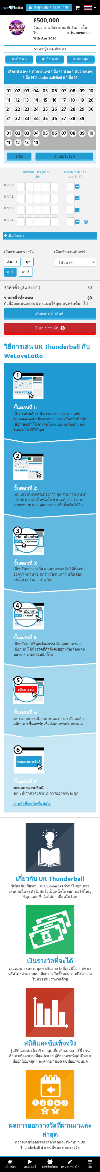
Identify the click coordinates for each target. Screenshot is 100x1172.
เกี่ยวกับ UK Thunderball (50, 879)
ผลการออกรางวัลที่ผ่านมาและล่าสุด (50, 1130)
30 (91, 109)
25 (45, 109)
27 (63, 109)
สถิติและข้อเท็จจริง (50, 1044)
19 (82, 100)
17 (64, 100)
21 (8, 109)
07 (63, 91)
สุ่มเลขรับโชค (64, 157)
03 (26, 91)
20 (91, 100)
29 (81, 109)
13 (27, 100)
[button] (90, 7)
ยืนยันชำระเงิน (50, 328)
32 (17, 119)
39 (81, 119)
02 (17, 91)
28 (72, 109)
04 (36, 91)
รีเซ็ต (19, 157)
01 (8, 91)
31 (8, 119)
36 (54, 119)
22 (17, 109)
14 (36, 100)
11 (8, 100)
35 (45, 119)
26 (54, 109)
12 (18, 100)
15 (45, 100)
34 (36, 119)
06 (54, 91)
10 (91, 91)
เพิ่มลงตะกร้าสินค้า (50, 314)
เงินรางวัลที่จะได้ (50, 961)
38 (72, 119)
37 (63, 119)
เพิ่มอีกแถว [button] (14, 236)
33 (27, 119)
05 (45, 91)
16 (54, 100)
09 (82, 91)
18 (73, 100)
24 (36, 109)
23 (27, 109)
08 (72, 91)
